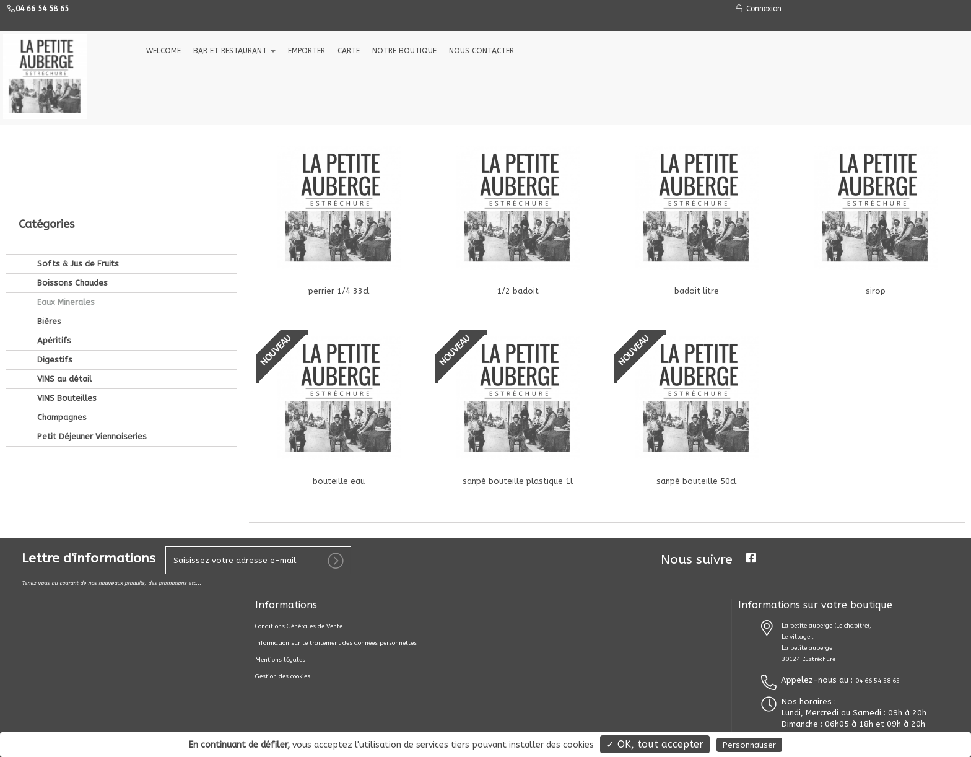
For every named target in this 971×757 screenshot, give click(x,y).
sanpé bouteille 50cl (696, 481)
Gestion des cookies (282, 676)
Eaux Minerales (65, 218)
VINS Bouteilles (66, 314)
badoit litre (696, 290)
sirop (876, 290)
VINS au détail (63, 295)
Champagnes (61, 333)
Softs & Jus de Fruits (77, 180)
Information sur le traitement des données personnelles (336, 643)
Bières (48, 237)
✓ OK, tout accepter (654, 744)
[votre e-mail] (258, 560)
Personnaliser (749, 745)
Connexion (758, 8)
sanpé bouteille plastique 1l (518, 481)
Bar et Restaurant (234, 50)
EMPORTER (306, 50)
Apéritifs (53, 256)
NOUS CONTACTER (481, 50)
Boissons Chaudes (71, 199)
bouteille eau (339, 481)
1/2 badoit (518, 290)
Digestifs (53, 276)
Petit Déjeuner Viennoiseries (91, 352)
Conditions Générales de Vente (298, 626)
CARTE (348, 50)
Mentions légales (280, 659)
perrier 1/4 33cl (338, 290)
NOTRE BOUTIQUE (404, 50)
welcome (163, 50)
